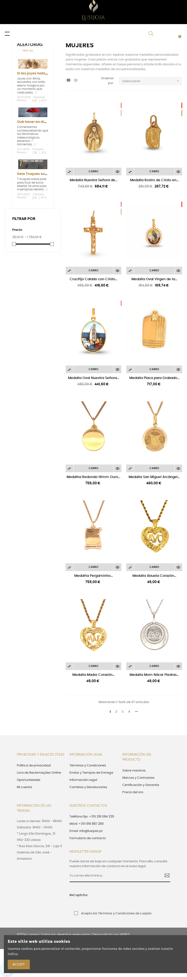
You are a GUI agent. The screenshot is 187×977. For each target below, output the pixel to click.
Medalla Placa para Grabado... (154, 378)
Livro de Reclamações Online (39, 772)
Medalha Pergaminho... (93, 576)
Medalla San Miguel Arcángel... (154, 477)
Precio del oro (132, 792)
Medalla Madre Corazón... (93, 675)
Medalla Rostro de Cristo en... (154, 180)
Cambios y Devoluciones (88, 787)
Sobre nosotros (134, 770)
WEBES (125, 934)
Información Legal (83, 780)
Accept (18, 964)
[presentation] (124, 898)
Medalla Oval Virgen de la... (154, 279)
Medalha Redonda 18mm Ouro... (93, 477)
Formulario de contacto (87, 838)
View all (27, 50)
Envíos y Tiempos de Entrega (91, 772)
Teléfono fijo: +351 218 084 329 (91, 816)
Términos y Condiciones (87, 765)
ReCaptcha (78, 895)
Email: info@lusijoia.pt (86, 831)
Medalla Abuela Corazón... (154, 576)
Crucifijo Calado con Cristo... (93, 279)
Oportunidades (28, 780)
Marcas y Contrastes (138, 777)
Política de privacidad (34, 765)
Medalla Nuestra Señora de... (93, 180)
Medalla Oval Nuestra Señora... (93, 378)
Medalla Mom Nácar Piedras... (154, 675)
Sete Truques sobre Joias (39, 174)
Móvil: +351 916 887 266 (86, 823)
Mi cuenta (24, 787)
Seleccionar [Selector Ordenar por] (152, 81)
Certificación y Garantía (140, 785)
